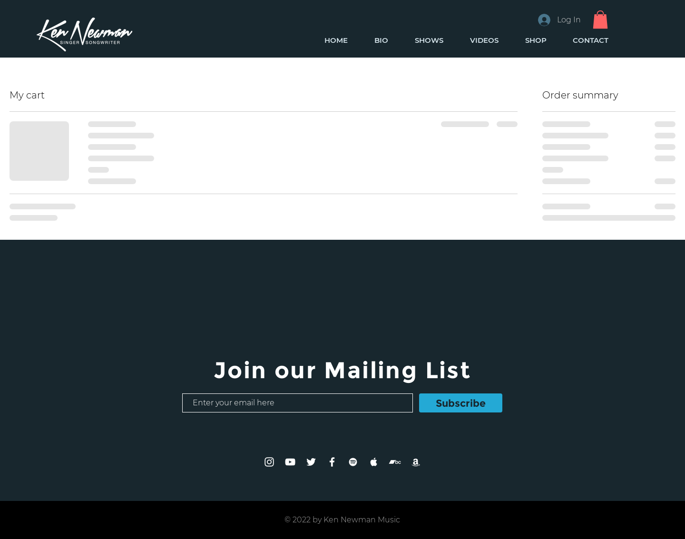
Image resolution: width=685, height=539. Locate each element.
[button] (600, 19)
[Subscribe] (460, 402)
